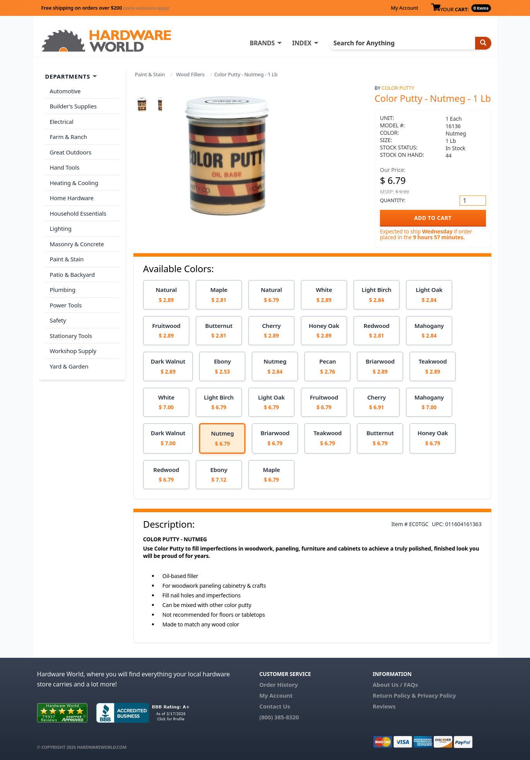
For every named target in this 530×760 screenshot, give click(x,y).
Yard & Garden (69, 366)
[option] (166, 295)
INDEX (302, 43)
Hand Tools (65, 167)
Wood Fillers (190, 74)
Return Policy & (394, 695)
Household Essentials (78, 213)
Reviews (384, 706)
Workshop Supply (73, 351)
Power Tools (66, 305)
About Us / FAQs (395, 684)
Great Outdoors (71, 152)
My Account (404, 7)
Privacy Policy (437, 695)
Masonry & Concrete (77, 244)
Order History (278, 684)
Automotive (65, 91)
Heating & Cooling (74, 183)
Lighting (61, 228)
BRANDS (262, 43)
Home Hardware (72, 198)
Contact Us (274, 706)
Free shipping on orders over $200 (105, 7)
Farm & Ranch (68, 137)
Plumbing (62, 289)
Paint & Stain (150, 74)
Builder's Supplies (73, 106)
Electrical (61, 121)
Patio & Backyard (72, 274)
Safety (58, 320)
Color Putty (398, 87)
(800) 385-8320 (279, 717)
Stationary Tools (71, 336)
